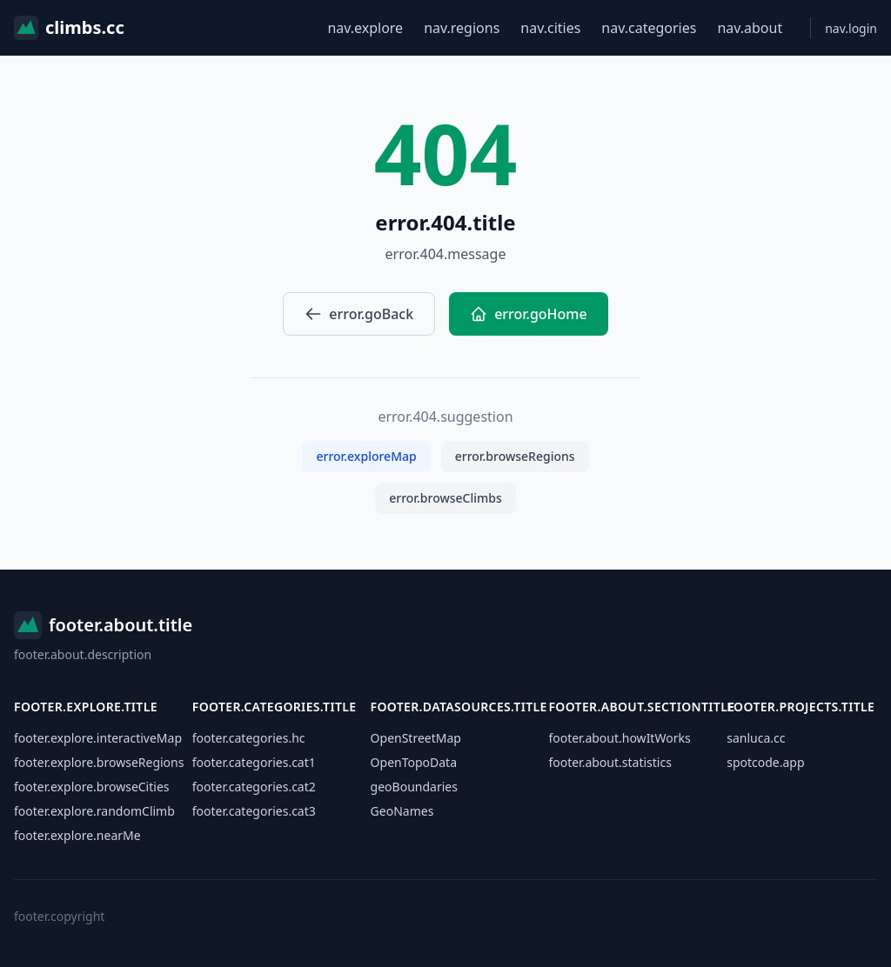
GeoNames (402, 811)
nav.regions (461, 27)
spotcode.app (765, 762)
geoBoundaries (414, 786)
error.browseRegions (515, 456)
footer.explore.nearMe (77, 835)
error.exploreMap (366, 456)
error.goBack (359, 313)
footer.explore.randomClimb (94, 811)
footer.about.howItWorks (619, 738)
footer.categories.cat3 (254, 811)
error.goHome (528, 313)
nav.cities (550, 27)
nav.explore (365, 27)
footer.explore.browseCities (92, 786)
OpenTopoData (414, 762)
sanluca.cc (756, 738)
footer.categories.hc (248, 738)
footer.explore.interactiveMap (98, 738)
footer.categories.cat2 (254, 786)
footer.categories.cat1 (254, 762)
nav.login (851, 28)
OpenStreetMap (416, 738)
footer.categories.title (274, 706)
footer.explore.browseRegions (99, 762)
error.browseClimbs (445, 498)
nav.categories (648, 27)
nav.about (749, 27)
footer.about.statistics (609, 762)
